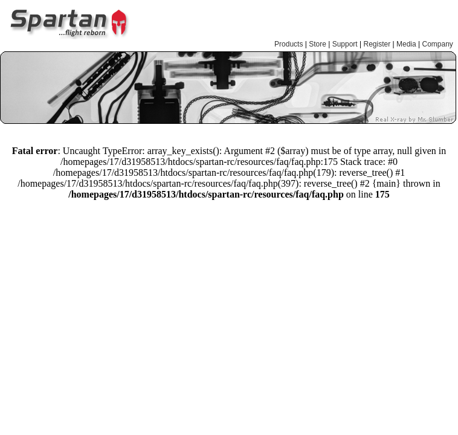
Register (377, 44)
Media (406, 44)
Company (437, 44)
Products (288, 44)
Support (345, 44)
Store (317, 44)
